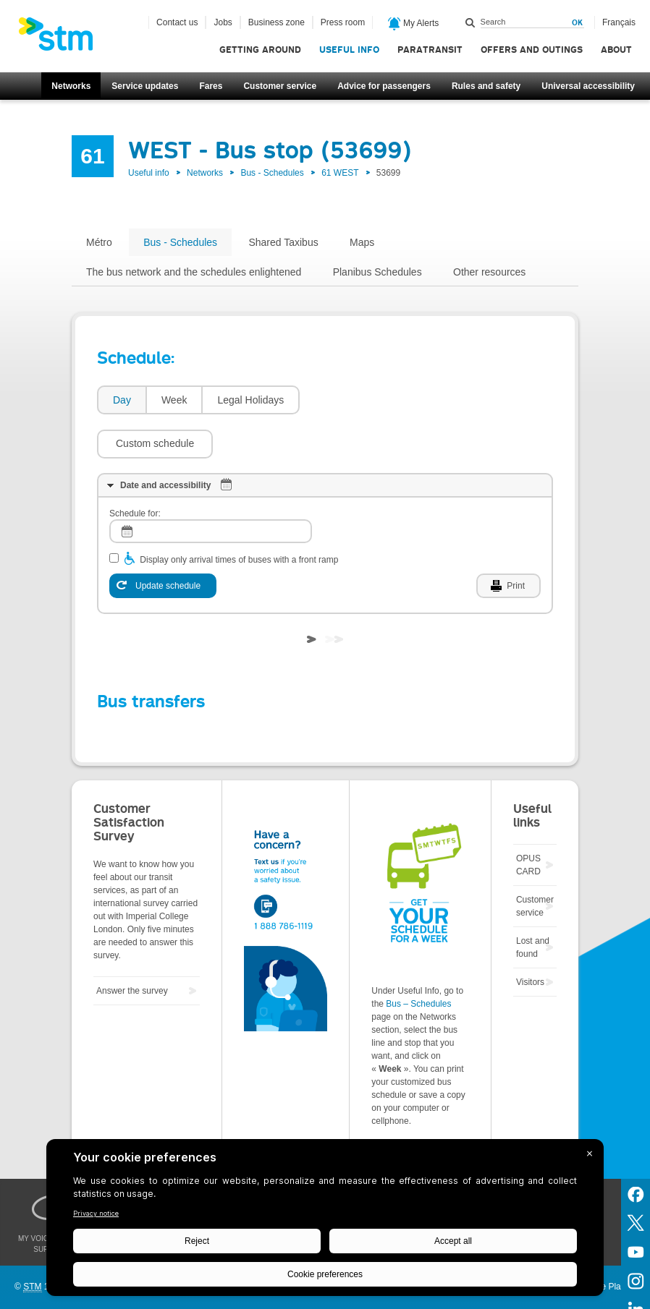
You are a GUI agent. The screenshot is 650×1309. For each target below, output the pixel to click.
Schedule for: (135, 470)
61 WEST (339, 173)
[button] (365, 399)
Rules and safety (486, 86)
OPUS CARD (528, 821)
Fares (210, 86)
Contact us (177, 22)
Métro (99, 242)
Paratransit (430, 49)
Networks (70, 86)
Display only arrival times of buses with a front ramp (239, 516)
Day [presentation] (122, 400)
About (616, 49)
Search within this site (470, 22)
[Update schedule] (162, 542)
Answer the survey (132, 947)
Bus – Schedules (418, 960)
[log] (210, 488)
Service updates (144, 86)
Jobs (223, 22)
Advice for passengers (384, 86)
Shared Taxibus (283, 242)
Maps (362, 242)
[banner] (63, 38)
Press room (343, 22)
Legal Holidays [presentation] (250, 400)
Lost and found (532, 904)
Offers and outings (532, 49)
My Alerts (413, 23)
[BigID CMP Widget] (325, 1221)
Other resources (489, 272)
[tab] (121, 400)
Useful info (349, 49)
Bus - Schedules (271, 173)
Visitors (530, 939)
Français (619, 22)
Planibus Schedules (377, 272)
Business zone (276, 22)
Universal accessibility (588, 86)
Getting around (260, 49)
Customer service (279, 86)
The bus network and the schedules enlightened (193, 272)
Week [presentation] (174, 400)
